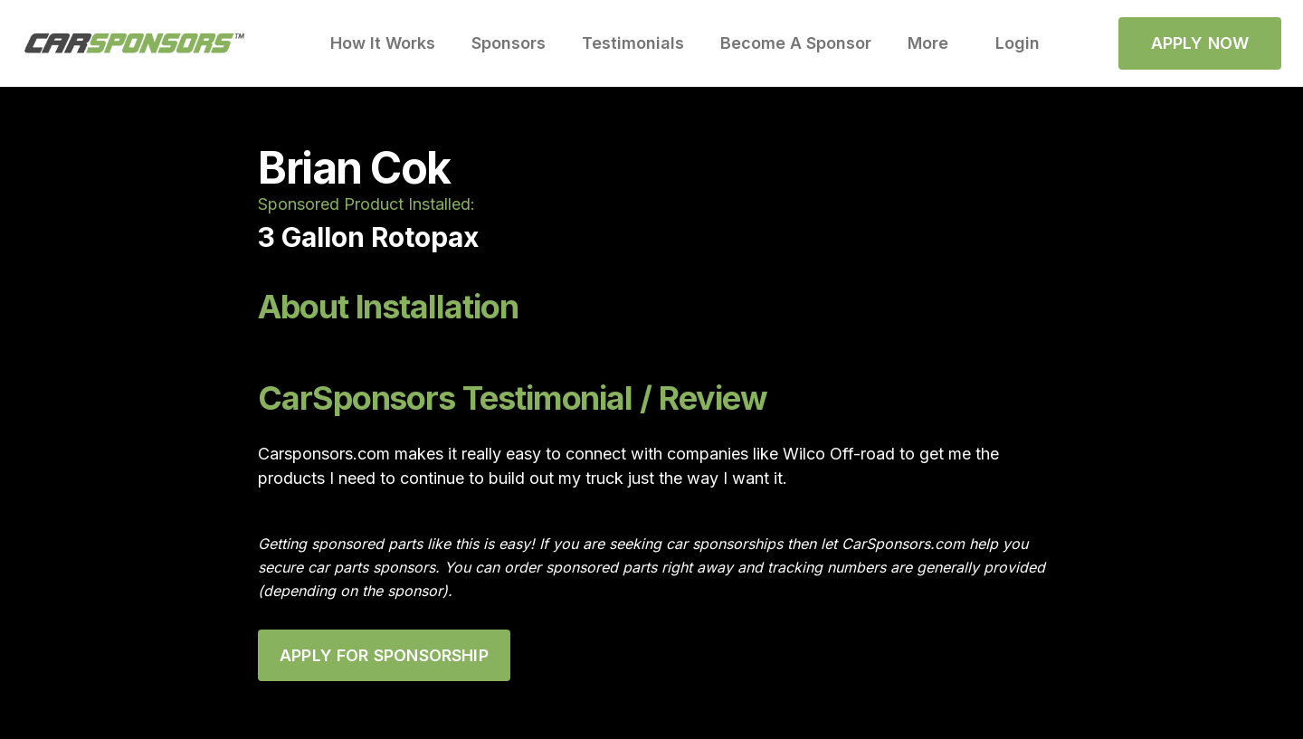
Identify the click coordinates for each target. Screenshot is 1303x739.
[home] (135, 43)
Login (1017, 42)
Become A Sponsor (795, 42)
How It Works (382, 42)
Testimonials (633, 42)
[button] (933, 43)
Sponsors (508, 42)
